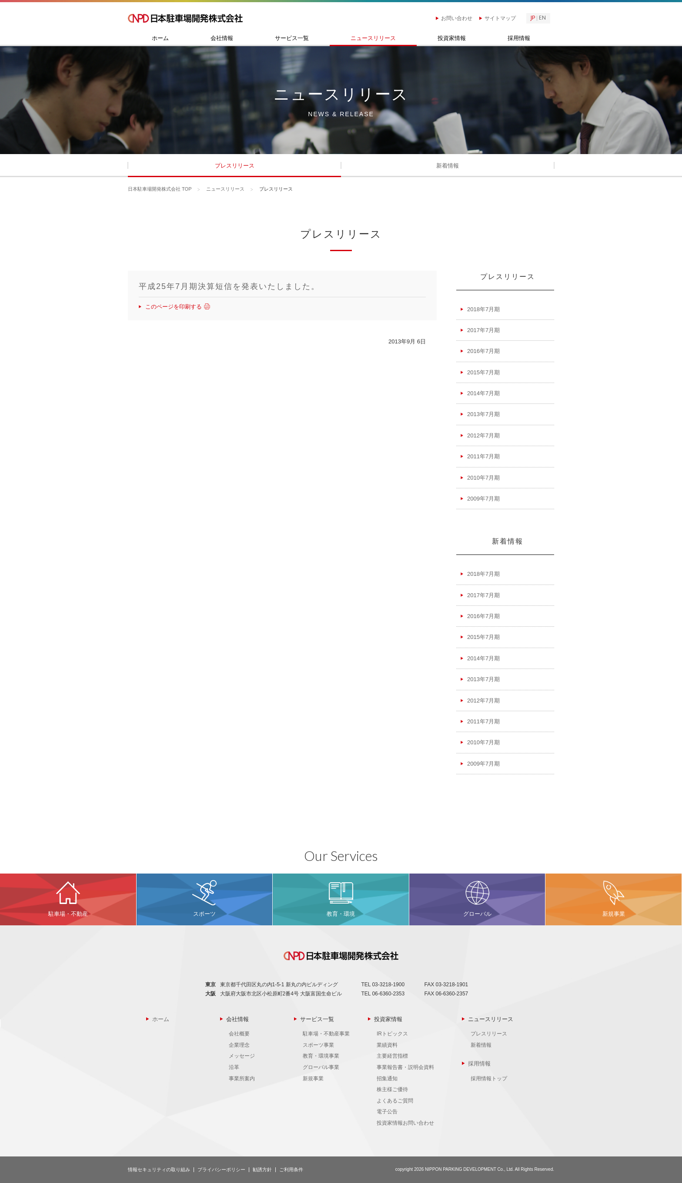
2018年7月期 (483, 309)
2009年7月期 (483, 498)
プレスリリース (234, 165)
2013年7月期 (483, 414)
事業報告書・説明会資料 (405, 1067)
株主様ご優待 (392, 1089)
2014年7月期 (483, 393)
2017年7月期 (483, 330)
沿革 (234, 1067)
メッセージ (242, 1056)
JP (533, 18)
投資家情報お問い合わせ (405, 1123)
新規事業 (313, 1078)
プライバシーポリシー (221, 1169)
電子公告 (387, 1112)
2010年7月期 (483, 477)
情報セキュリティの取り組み (159, 1169)
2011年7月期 (483, 456)
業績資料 (387, 1045)
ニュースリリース (373, 38)
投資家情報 (452, 38)
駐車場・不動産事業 (326, 1034)
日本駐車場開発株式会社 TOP (159, 189)
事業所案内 (242, 1078)
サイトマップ (500, 18)
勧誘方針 (262, 1169)
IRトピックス (392, 1034)
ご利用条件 (291, 1169)
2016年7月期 (483, 351)
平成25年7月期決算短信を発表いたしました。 (229, 286)
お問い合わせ (456, 18)
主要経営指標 (392, 1056)
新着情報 (447, 165)
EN (542, 18)
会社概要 (239, 1034)
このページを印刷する (176, 306)
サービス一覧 (292, 38)
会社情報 (222, 38)
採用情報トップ (489, 1078)
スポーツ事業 (318, 1045)
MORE (68, 899)
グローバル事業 (321, 1067)
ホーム (160, 38)
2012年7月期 (483, 435)
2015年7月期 (483, 372)
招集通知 (387, 1078)
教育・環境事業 (321, 1056)
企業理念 (239, 1045)
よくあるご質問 (395, 1101)
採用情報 (519, 38)
